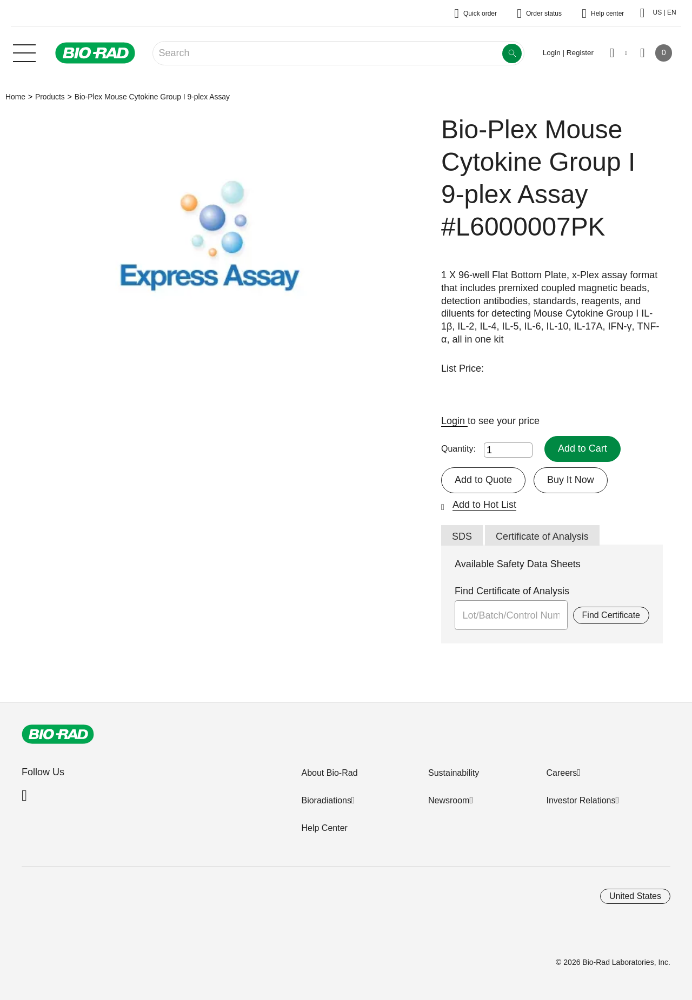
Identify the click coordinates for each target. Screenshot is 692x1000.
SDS (462, 536)
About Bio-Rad (329, 772)
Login (454, 420)
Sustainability (453, 772)
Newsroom (448, 800)
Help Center (324, 828)
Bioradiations (326, 800)
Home (15, 96)
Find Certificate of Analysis (512, 591)
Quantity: (458, 448)
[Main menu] (24, 52)
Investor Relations (580, 800)
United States (635, 896)
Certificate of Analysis (542, 536)
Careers (561, 772)
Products (50, 96)
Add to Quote (483, 479)
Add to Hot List (484, 504)
